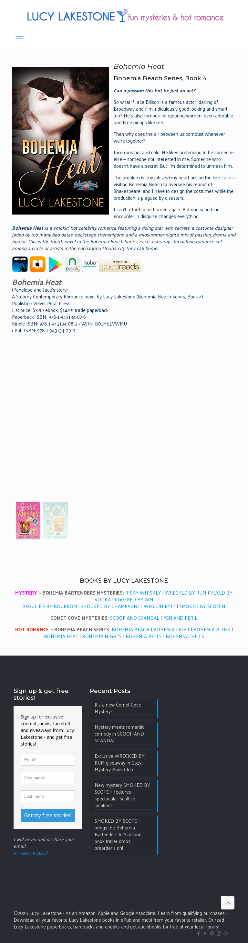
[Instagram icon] (218, 933)
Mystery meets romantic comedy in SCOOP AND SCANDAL (119, 734)
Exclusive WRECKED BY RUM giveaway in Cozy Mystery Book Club (120, 763)
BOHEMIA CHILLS (185, 636)
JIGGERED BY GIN (134, 599)
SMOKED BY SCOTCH (202, 606)
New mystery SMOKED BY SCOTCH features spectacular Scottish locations (122, 795)
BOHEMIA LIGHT (171, 629)
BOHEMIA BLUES (211, 629)
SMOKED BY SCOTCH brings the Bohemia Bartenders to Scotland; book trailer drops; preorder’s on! (118, 834)
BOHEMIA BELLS (144, 636)
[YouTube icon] (205, 933)
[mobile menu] (19, 38)
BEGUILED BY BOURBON (49, 606)
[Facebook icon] (198, 933)
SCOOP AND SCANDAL (134, 617)
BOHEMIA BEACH (131, 629)
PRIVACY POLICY (31, 853)
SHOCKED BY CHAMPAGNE (110, 606)
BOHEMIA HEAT (61, 636)
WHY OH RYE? (159, 606)
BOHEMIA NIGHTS (102, 636)
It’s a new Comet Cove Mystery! (118, 708)
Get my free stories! (47, 815)
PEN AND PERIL (180, 617)
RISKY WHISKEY (143, 592)
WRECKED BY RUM (185, 592)
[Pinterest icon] (212, 933)
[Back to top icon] (227, 902)
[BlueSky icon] (225, 933)
